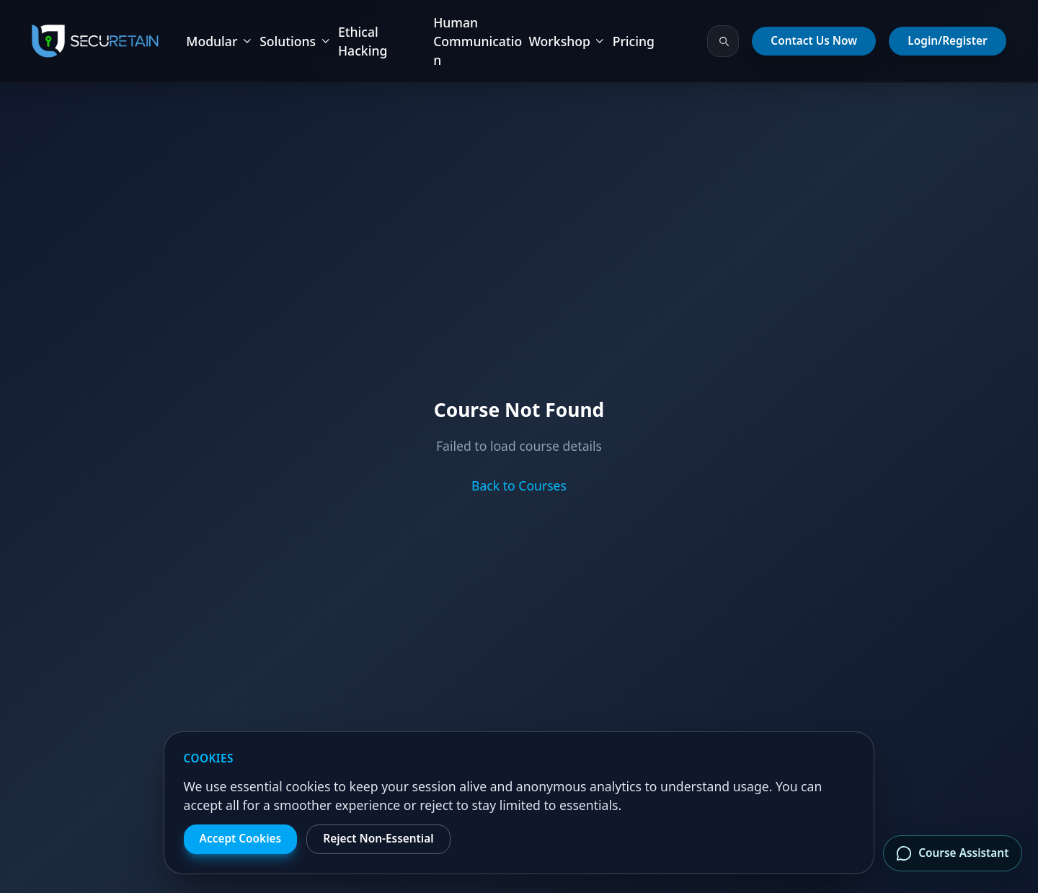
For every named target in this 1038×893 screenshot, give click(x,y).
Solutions (296, 41)
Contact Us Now (814, 40)
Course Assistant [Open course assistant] (952, 853)
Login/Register (947, 40)
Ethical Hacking (362, 41)
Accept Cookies (241, 838)
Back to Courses (519, 485)
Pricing (634, 41)
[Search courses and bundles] (723, 41)
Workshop (567, 41)
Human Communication (477, 41)
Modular (219, 41)
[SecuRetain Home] (95, 41)
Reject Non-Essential (378, 838)
